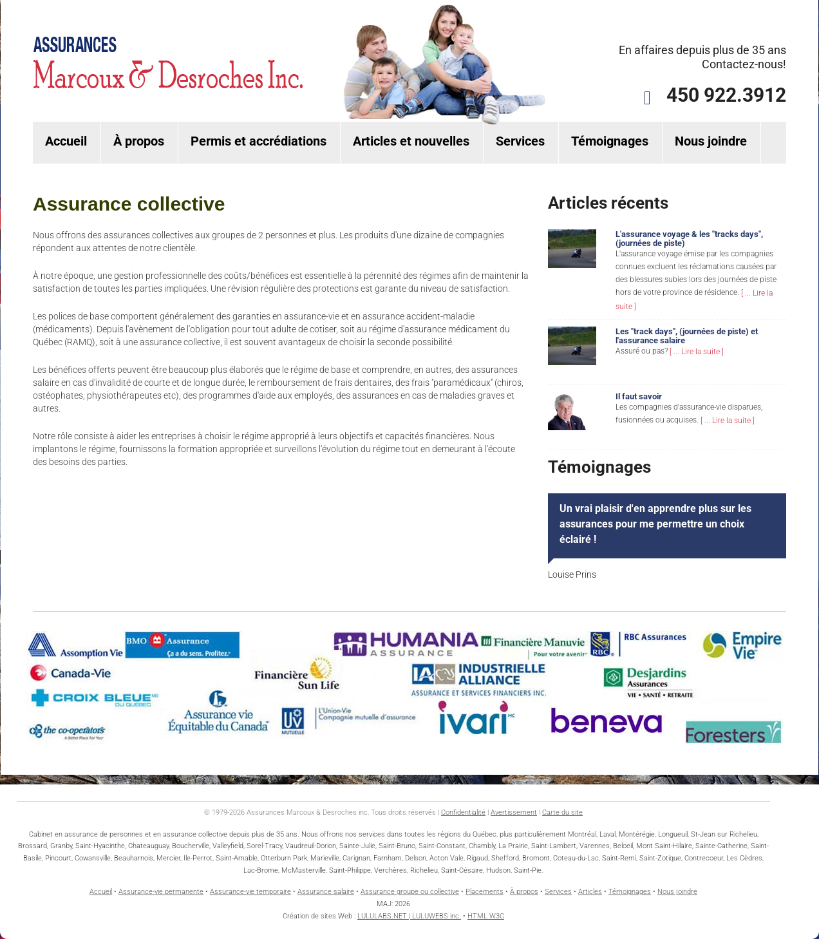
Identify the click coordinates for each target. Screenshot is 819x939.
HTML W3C (485, 916)
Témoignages (609, 141)
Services (520, 141)
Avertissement (514, 812)
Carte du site (562, 812)
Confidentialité (463, 812)
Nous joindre (711, 141)
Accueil (66, 141)
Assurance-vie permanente (160, 891)
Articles (590, 891)
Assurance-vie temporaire (250, 891)
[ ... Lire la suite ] (697, 351)
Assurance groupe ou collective (410, 891)
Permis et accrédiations (258, 141)
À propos (138, 141)
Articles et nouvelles (411, 141)
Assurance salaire (325, 891)
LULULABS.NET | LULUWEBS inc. (409, 916)
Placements (485, 891)
